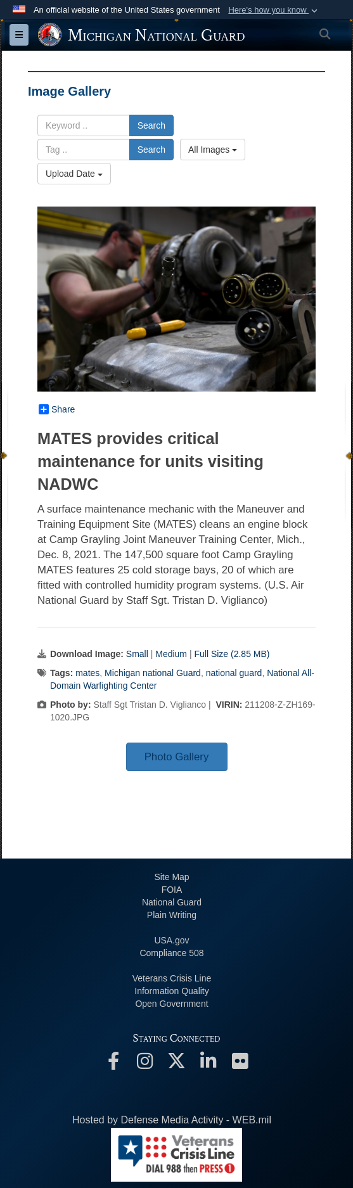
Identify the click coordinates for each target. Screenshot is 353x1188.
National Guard (172, 902)
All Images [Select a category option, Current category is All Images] (212, 149)
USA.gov (171, 940)
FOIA (172, 890)
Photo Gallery (176, 757)
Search (151, 125)
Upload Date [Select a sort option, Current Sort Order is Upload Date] (74, 174)
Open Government (171, 1004)
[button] (274, 10)
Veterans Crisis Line (172, 978)
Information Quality (171, 991)
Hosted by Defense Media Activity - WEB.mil (171, 1120)
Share (57, 409)
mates (87, 673)
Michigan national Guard (153, 673)
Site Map (171, 877)
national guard (234, 673)
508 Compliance (171, 953)
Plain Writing (171, 915)
